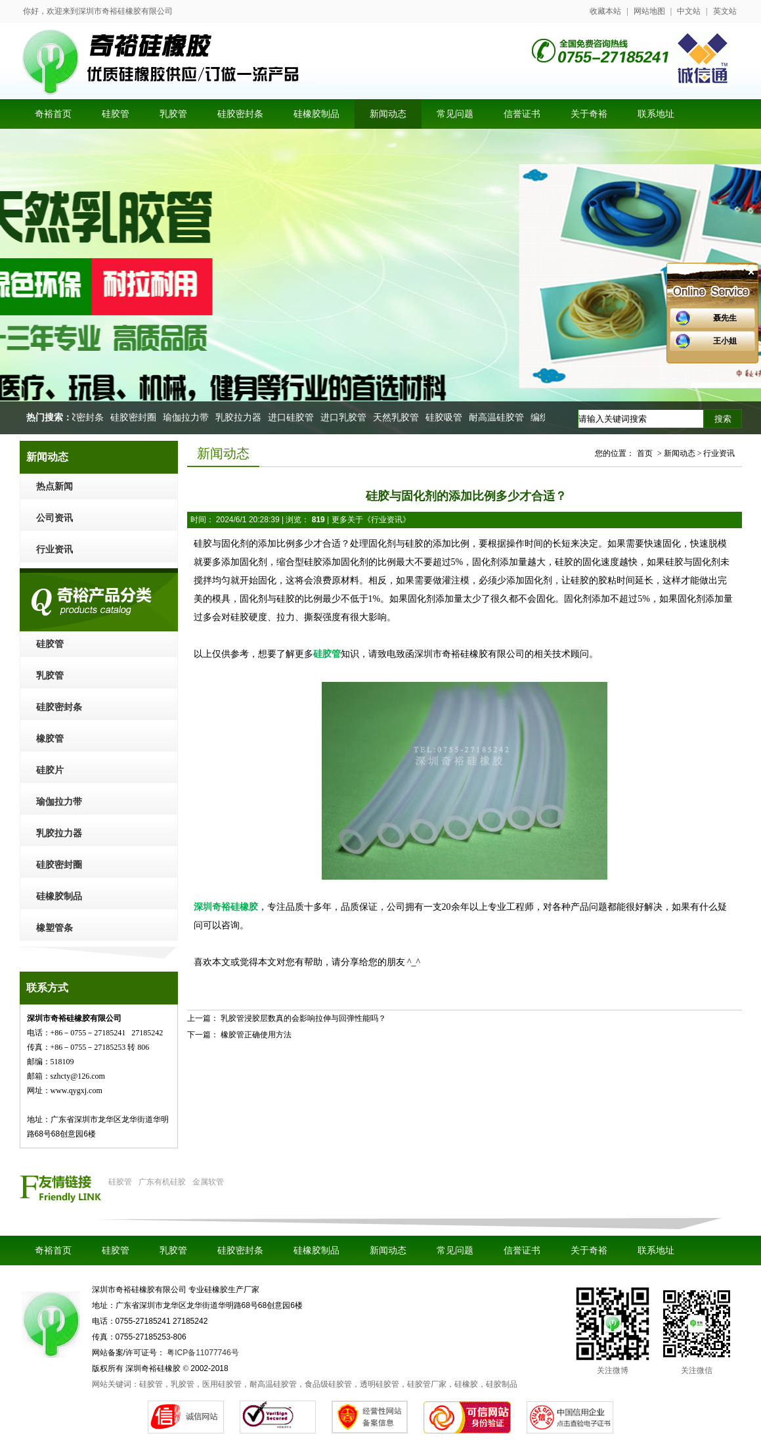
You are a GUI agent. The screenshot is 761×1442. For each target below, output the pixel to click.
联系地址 (656, 1250)
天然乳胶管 (398, 417)
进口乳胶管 (345, 417)
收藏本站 (605, 11)
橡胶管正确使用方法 (256, 1034)
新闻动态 (388, 1250)
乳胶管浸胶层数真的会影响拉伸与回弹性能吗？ (303, 1018)
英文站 (725, 11)
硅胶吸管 (445, 417)
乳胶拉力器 (240, 417)
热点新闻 (54, 486)
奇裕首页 (53, 1250)
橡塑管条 (54, 928)
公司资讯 (54, 518)
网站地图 (649, 11)
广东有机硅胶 (162, 1181)
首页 (645, 453)
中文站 (689, 11)
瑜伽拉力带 (188, 417)
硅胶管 (50, 644)
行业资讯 (54, 549)
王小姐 (725, 341)
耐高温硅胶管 (498, 417)
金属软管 (208, 1181)
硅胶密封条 (83, 417)
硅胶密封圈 (135, 417)
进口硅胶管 (293, 417)
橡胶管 (50, 739)
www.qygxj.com (76, 1090)
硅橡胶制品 (59, 896)
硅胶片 (50, 770)
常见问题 (455, 1250)
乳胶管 (50, 676)
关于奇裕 (589, 1250)
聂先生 (725, 318)
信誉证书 (522, 1250)
